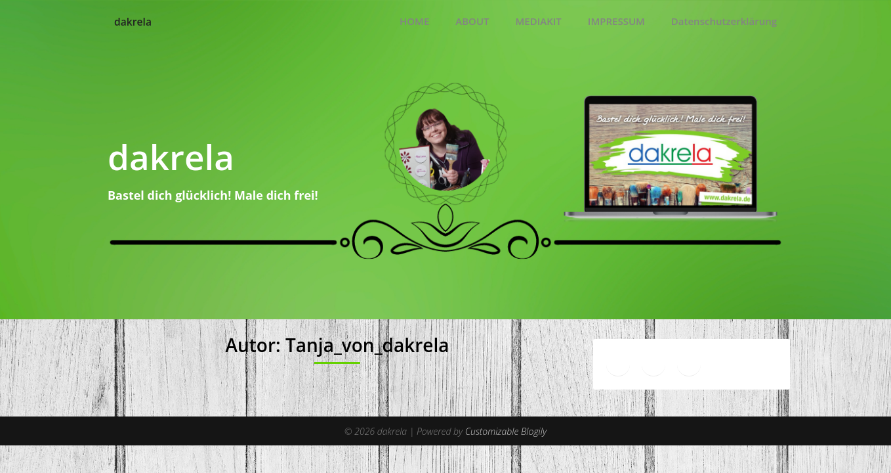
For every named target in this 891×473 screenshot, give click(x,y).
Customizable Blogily (506, 430)
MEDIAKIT (539, 21)
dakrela (138, 21)
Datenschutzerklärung (724, 21)
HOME (414, 21)
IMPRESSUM (616, 21)
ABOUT (472, 21)
